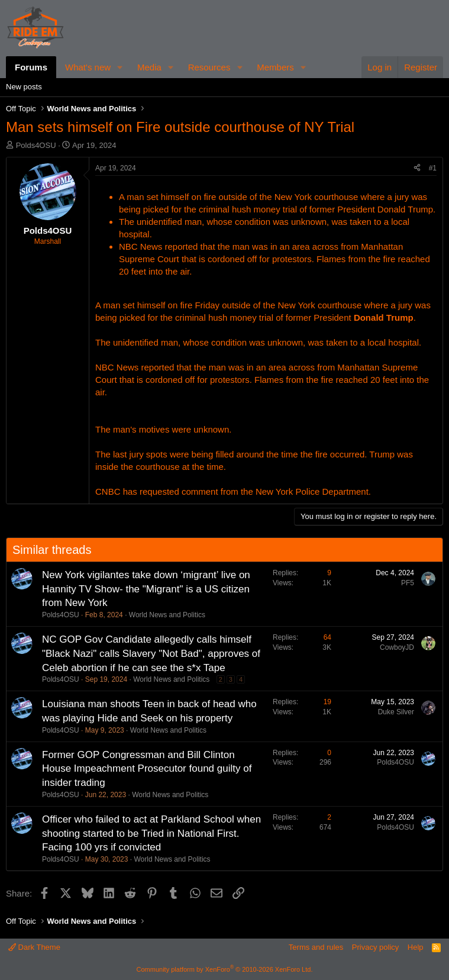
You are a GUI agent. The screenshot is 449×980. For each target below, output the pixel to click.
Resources (209, 67)
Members (275, 67)
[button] (120, 67)
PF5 (407, 583)
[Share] (417, 168)
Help (416, 947)
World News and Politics (167, 615)
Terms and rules (316, 947)
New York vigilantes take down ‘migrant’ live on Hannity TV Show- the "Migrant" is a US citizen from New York (146, 589)
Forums (31, 67)
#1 (433, 168)
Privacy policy (375, 947)
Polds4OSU (36, 145)
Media (149, 67)
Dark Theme (34, 947)
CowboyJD (397, 647)
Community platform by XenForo (225, 969)
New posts (24, 86)
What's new (88, 67)
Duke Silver (396, 712)
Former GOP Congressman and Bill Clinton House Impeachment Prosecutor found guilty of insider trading (146, 769)
